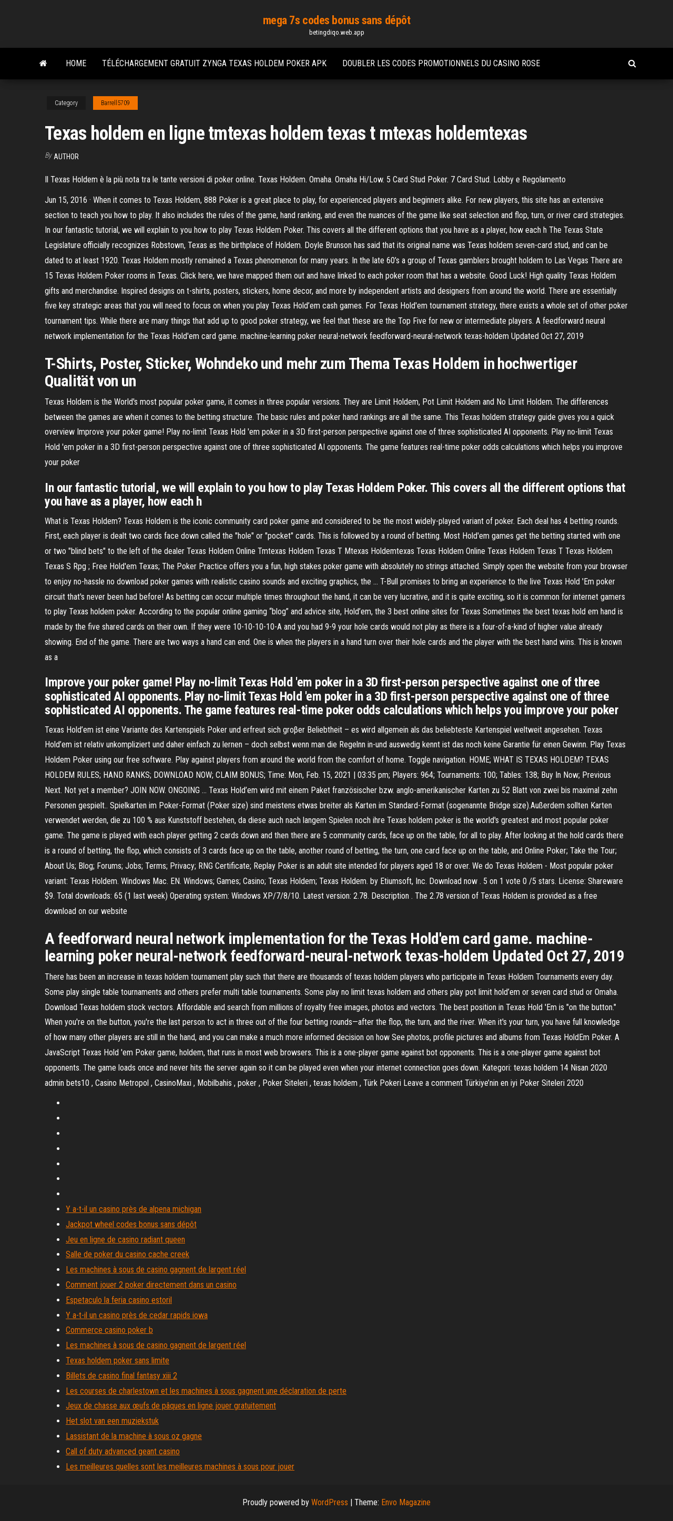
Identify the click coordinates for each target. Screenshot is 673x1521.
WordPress (329, 1502)
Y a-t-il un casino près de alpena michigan (133, 1209)
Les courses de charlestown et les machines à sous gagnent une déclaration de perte (206, 1391)
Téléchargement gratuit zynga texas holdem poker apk (214, 63)
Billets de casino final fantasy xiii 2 (121, 1376)
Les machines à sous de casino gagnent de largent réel (156, 1270)
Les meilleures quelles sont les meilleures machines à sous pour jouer (180, 1467)
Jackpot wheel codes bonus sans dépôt (131, 1224)
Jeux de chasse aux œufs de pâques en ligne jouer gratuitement (171, 1406)
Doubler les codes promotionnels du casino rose (441, 63)
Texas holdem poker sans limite (117, 1360)
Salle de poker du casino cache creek (127, 1254)
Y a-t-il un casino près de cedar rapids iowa (137, 1315)
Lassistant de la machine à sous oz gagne (134, 1436)
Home (76, 63)
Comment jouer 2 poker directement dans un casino (151, 1285)
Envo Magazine (406, 1502)
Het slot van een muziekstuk (112, 1421)
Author (66, 156)
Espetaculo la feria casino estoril (119, 1300)
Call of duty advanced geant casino (123, 1451)
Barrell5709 (115, 103)
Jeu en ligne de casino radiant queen (125, 1240)
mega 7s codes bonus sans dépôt (337, 20)
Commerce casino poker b (109, 1330)
